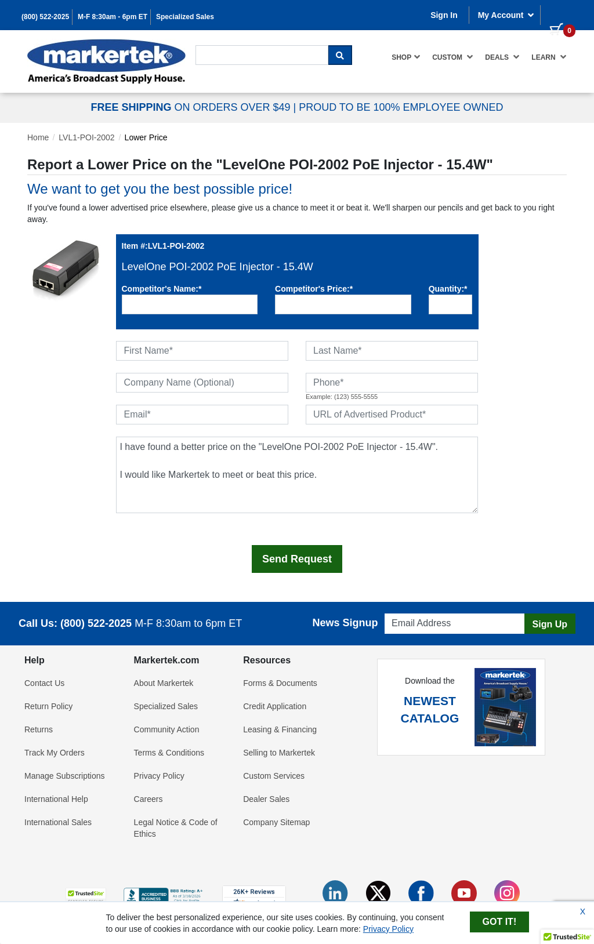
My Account (506, 15)
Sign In (444, 15)
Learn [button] (549, 56)
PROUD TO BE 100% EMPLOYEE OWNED (401, 107)
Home (38, 137)
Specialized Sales (185, 17)
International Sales (58, 822)
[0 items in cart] (558, 14)
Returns (38, 729)
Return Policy (48, 706)
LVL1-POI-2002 (86, 137)
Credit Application (274, 706)
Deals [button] (502, 56)
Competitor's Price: (314, 288)
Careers (148, 799)
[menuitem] (406, 57)
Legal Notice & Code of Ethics (176, 828)
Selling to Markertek (279, 752)
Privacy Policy (159, 775)
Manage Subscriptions (64, 775)
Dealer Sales (266, 799)
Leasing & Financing (280, 729)
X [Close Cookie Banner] (582, 911)
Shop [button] (406, 56)
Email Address (407, 610)
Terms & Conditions (169, 752)
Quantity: (448, 288)
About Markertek (164, 683)
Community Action (167, 729)
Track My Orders (54, 752)
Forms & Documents (280, 683)
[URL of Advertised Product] (392, 414)
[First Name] (202, 351)
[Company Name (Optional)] (202, 383)
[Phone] (392, 383)
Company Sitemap (276, 822)
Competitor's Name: (162, 288)
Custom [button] (452, 56)
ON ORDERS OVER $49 (191, 107)
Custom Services (274, 775)
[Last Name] (392, 351)
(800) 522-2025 (45, 17)
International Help (56, 799)
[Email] (202, 414)
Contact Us (44, 683)
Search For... (216, 44)
